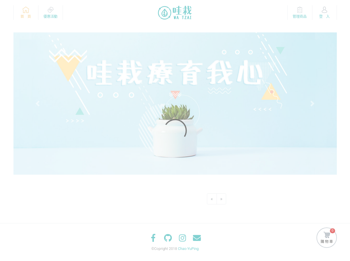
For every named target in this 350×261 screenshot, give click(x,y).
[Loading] (175, 130)
